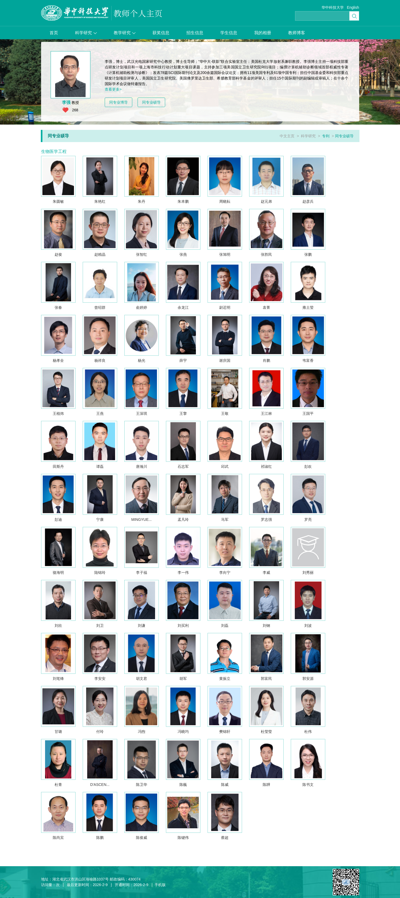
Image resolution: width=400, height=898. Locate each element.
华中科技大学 (333, 7)
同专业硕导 (151, 102)
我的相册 (262, 32)
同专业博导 (118, 102)
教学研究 (124, 32)
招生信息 (194, 32)
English (353, 7)
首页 (54, 32)
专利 (325, 136)
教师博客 (296, 32)
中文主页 (287, 136)
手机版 (160, 885)
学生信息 (228, 32)
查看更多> (113, 89)
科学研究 (86, 32)
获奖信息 (160, 32)
